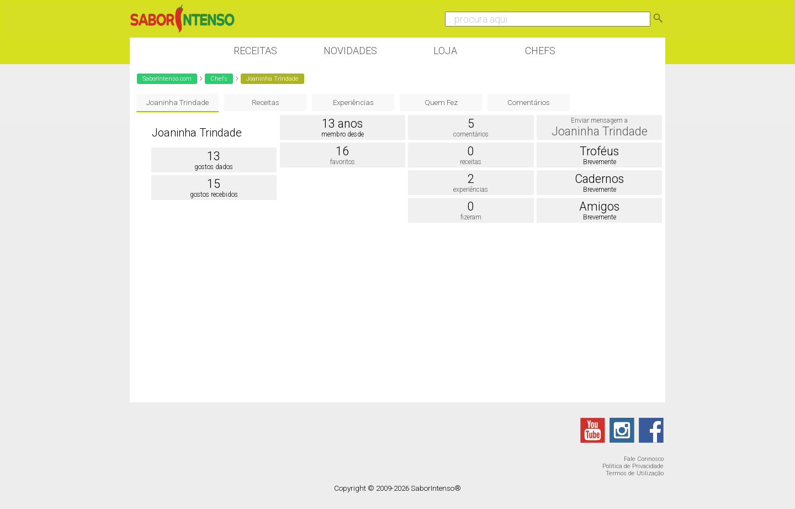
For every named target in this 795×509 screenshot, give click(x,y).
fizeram (470, 217)
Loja (445, 50)
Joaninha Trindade (177, 102)
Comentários (528, 102)
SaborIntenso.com (167, 78)
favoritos (342, 162)
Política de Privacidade (633, 466)
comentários (471, 134)
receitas (470, 162)
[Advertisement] (397, 314)
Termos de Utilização (635, 473)
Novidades (350, 50)
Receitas (255, 50)
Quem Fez (441, 102)
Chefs (540, 50)
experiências (470, 189)
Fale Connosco (644, 459)
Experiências (353, 102)
